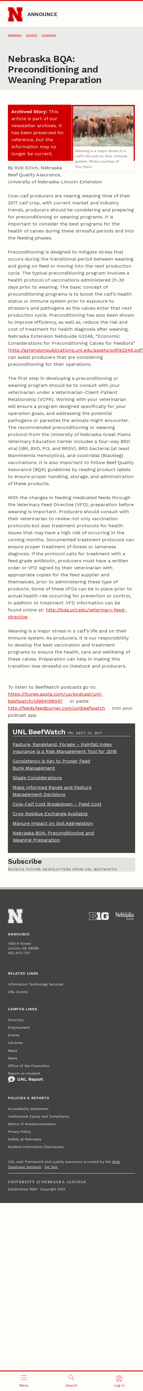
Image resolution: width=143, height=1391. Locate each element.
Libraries (15, 1043)
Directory (16, 1020)
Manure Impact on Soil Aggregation (53, 823)
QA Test (51, 1167)
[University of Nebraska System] (125, 916)
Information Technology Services (35, 984)
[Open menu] (24, 1381)
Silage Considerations (37, 777)
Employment (19, 1027)
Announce (42, 14)
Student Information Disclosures (35, 1147)
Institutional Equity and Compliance (38, 1116)
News (12, 1058)
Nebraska (14, 35)
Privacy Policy (19, 1132)
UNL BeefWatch (40, 732)
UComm (31, 35)
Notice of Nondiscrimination (32, 1124)
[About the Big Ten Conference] (99, 916)
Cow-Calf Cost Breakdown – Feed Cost (57, 804)
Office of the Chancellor (28, 1066)
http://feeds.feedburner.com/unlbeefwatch (56, 708)
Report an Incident (25, 1077)
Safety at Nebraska (24, 1139)
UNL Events (18, 992)
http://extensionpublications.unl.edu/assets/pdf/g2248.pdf (76, 350)
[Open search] (71, 1381)
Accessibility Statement (28, 1109)
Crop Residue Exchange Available (50, 813)
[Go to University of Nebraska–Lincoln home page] (15, 14)
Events (13, 1035)
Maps (12, 1051)
